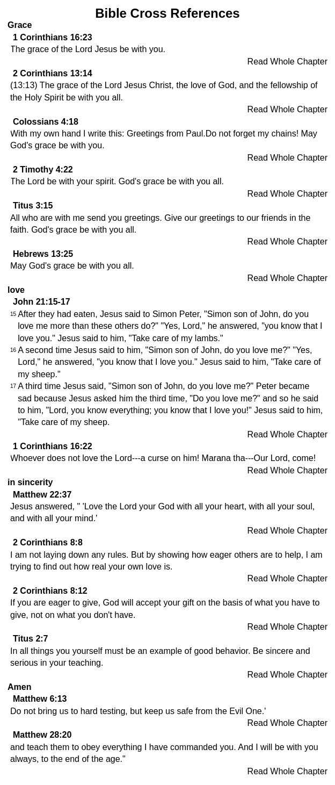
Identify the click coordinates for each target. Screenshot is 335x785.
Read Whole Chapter (287, 61)
